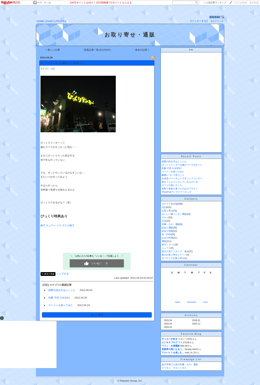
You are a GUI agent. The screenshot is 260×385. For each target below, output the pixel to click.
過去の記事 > (142, 49)
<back (177, 302)
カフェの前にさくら (172, 185)
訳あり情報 (167, 231)
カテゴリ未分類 (170, 204)
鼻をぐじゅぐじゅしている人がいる (180, 182)
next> (205, 302)
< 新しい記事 (53, 49)
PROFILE (61, 21)
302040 (215, 17)
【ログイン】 (217, 21)
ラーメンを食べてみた (60, 305)
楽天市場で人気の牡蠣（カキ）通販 (180, 364)
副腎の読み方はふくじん (61, 290)
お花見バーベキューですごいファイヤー (182, 178)
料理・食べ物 (44, 2)
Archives (191, 315)
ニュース (166, 248)
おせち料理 (167, 238)
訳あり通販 (167, 227)
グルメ (165, 217)
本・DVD (166, 234)
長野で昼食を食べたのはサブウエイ (180, 188)
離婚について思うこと (173, 175)
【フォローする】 (199, 21)
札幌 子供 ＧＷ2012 (59, 297)
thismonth (191, 302)
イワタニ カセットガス (174, 368)
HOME (40, 21)
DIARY (50, 21)
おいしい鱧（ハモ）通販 (174, 214)
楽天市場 (253, 2)
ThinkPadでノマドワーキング (177, 192)
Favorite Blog (191, 334)
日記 (53, 68)
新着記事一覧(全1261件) (97, 49)
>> (214, 2)
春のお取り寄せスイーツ (174, 254)
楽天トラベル (168, 244)
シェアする (62, 273)
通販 (164, 241)
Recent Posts (191, 156)
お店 (164, 221)
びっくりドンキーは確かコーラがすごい (62, 63)
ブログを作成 (240, 2)
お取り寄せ (167, 210)
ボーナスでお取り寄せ (173, 258)
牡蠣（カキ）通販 (171, 224)
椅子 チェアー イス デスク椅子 (57, 225)
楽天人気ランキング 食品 (175, 251)
